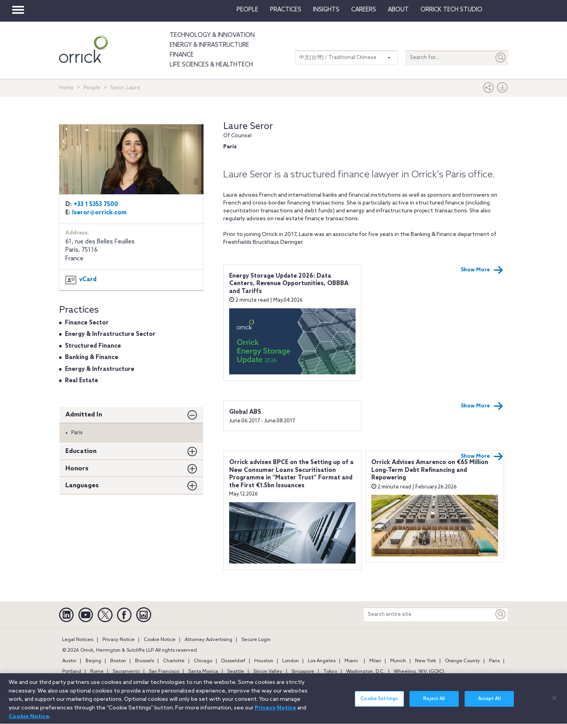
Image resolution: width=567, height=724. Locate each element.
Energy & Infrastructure (209, 45)
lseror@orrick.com (99, 212)
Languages (82, 485)
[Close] (554, 702)
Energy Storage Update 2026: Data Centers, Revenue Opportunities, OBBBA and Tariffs (288, 284)
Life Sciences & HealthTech (211, 64)
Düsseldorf (233, 661)
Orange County (462, 661)
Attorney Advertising (208, 640)
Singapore (302, 671)
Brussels (144, 661)
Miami (351, 661)
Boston (118, 661)
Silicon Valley (267, 671)
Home (66, 88)
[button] (488, 89)
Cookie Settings (379, 703)
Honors (77, 468)
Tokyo (330, 671)
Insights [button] (326, 9)
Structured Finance (93, 346)
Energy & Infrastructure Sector (110, 334)
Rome (97, 671)
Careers (363, 9)
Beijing (93, 661)
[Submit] (501, 57)
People (247, 9)
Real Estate (81, 380)
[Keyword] (501, 614)
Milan (375, 661)
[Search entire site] (428, 614)
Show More (482, 270)
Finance (182, 55)
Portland (71, 671)
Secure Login (256, 640)
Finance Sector (87, 322)
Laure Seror (248, 126)
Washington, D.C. (365, 671)
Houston (263, 661)
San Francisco (164, 671)
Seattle (235, 671)
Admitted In (83, 414)
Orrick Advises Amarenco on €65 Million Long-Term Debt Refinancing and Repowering (429, 470)
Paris (494, 661)
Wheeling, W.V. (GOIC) (419, 671)
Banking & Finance (91, 357)
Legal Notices (77, 640)
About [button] (398, 9)
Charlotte (174, 661)
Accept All (489, 703)
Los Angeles (321, 661)
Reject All (434, 703)
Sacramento (126, 671)
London (290, 661)
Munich (398, 661)
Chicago (203, 661)
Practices (285, 9)
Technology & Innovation (212, 35)
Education (80, 451)
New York (425, 661)
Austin (69, 661)
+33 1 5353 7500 (96, 204)
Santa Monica (203, 671)
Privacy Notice (118, 640)
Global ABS (245, 412)
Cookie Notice (160, 640)
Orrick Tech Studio (451, 9)
